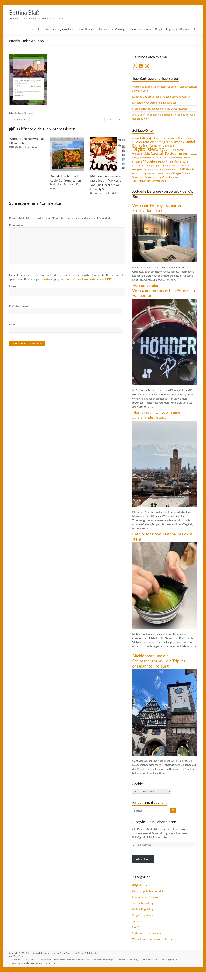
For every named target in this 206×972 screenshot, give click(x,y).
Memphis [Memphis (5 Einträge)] (137, 162)
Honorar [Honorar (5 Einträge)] (182, 154)
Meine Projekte (46, 959)
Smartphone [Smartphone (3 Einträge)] (137, 170)
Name (13, 286)
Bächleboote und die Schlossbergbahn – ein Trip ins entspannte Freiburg (158, 661)
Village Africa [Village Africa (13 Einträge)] (180, 173)
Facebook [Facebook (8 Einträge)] (171, 154)
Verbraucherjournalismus (147, 933)
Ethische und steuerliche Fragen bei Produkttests (161, 96)
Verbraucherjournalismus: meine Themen (70, 29)
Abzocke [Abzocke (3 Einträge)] (135, 139)
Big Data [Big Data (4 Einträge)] (159, 138)
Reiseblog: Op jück (174, 959)
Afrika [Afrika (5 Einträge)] (143, 138)
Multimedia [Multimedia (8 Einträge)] (180, 162)
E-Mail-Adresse (19, 306)
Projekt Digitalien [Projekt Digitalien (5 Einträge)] (161, 165)
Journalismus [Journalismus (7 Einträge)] (159, 157)
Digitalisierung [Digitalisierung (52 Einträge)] (148, 149)
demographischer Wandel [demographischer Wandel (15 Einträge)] (175, 142)
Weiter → (114, 119)
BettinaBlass (15, 147)
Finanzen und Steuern (145, 897)
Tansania (137, 921)
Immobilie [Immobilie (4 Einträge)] (192, 154)
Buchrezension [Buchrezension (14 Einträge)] (143, 142)
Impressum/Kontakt (178, 29)
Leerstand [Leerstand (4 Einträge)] (187, 158)
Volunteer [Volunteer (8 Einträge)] (138, 177)
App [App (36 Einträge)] (151, 137)
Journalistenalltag (142, 903)
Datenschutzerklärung (42, 963)
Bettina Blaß (25, 12)
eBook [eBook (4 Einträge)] (167, 150)
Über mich (35, 29)
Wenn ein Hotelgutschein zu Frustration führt (157, 208)
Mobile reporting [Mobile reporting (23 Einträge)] (158, 161)
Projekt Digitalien (142, 915)
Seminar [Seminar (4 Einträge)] (175, 166)
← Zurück (19, 119)
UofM (135, 927)
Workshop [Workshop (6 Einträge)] (160, 181)
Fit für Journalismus (154, 959)
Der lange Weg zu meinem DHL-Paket (154, 102)
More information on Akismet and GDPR (89, 279)
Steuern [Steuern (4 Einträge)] (175, 170)
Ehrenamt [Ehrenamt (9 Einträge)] (177, 150)
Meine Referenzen (140, 29)
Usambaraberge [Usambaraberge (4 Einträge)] (139, 174)
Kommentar (17, 225)
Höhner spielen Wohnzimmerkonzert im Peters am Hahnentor (163, 290)
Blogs (158, 29)
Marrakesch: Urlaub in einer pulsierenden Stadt (157, 415)
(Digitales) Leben (142, 885)
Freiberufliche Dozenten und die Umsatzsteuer (159, 108)
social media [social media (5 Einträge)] (149, 169)
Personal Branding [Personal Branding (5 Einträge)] (142, 165)
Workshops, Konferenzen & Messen (153, 939)
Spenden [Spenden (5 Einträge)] (161, 169)
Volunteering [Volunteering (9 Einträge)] (153, 177)
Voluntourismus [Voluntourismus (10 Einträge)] (143, 181)
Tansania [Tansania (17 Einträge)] (187, 169)
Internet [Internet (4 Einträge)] (147, 158)
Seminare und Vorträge (111, 29)
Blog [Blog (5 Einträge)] (179, 138)
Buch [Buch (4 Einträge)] (192, 138)
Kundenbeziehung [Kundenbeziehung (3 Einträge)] (174, 158)
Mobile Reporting (142, 909)
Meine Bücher (30, 959)
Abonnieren (143, 859)
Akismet (49, 279)
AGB (57, 963)
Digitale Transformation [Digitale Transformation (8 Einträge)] (147, 146)
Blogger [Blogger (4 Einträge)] (186, 138)
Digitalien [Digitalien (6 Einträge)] (168, 145)
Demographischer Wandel (147, 891)
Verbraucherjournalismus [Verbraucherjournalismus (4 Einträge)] (158, 174)
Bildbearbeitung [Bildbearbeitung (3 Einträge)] (170, 139)
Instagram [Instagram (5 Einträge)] (137, 158)
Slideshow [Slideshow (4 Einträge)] (184, 166)
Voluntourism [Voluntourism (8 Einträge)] (170, 177)
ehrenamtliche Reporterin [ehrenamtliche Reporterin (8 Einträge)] (148, 154)
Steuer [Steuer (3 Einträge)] (168, 170)
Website (14, 324)
